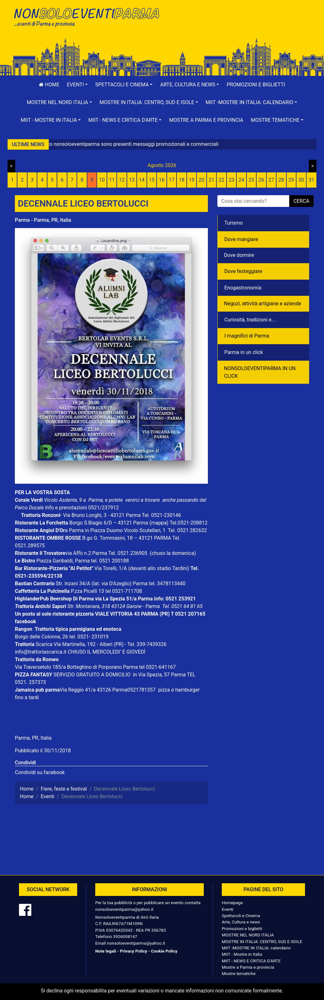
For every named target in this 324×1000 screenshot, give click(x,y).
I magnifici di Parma (246, 336)
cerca (301, 201)
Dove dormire (239, 255)
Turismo (233, 223)
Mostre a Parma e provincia (206, 120)
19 (191, 180)
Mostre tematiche (239, 973)
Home (49, 85)
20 (201, 180)
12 (122, 180)
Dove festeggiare (243, 271)
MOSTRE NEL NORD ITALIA (248, 934)
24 (241, 180)
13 (132, 180)
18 (181, 180)
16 (162, 180)
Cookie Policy (164, 950)
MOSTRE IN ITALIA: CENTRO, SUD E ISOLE (262, 941)
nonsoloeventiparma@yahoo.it (124, 909)
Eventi (228, 909)
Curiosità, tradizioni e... (250, 320)
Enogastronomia (242, 288)
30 (301, 180)
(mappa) (159, 523)
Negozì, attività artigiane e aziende (262, 304)
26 (261, 180)
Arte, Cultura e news (241, 921)
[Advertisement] (238, 25)
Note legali (105, 950)
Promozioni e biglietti (256, 85)
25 (251, 180)
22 (221, 180)
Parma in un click (243, 352)
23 (231, 180)
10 (102, 180)
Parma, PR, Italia (33, 738)
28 (281, 180)
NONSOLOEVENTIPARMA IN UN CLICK (260, 372)
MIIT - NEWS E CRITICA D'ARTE (251, 960)
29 (291, 180)
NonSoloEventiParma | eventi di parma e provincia (86, 18)
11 (112, 180)
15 (152, 180)
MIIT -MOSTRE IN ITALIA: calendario (256, 947)
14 (142, 180)
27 (271, 180)
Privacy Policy (133, 950)
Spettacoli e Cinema (241, 915)
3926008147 (125, 936)
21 (211, 180)
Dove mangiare (241, 239)
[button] (77, 85)
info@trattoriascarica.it (40, 652)
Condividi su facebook (40, 772)
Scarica (45, 644)
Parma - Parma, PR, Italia (43, 220)
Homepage (232, 902)
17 (172, 180)
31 (311, 180)
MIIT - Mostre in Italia (242, 954)
